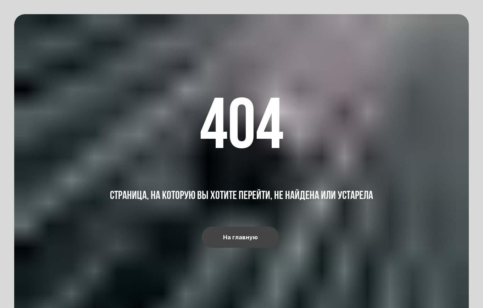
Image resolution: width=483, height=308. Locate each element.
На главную (240, 237)
